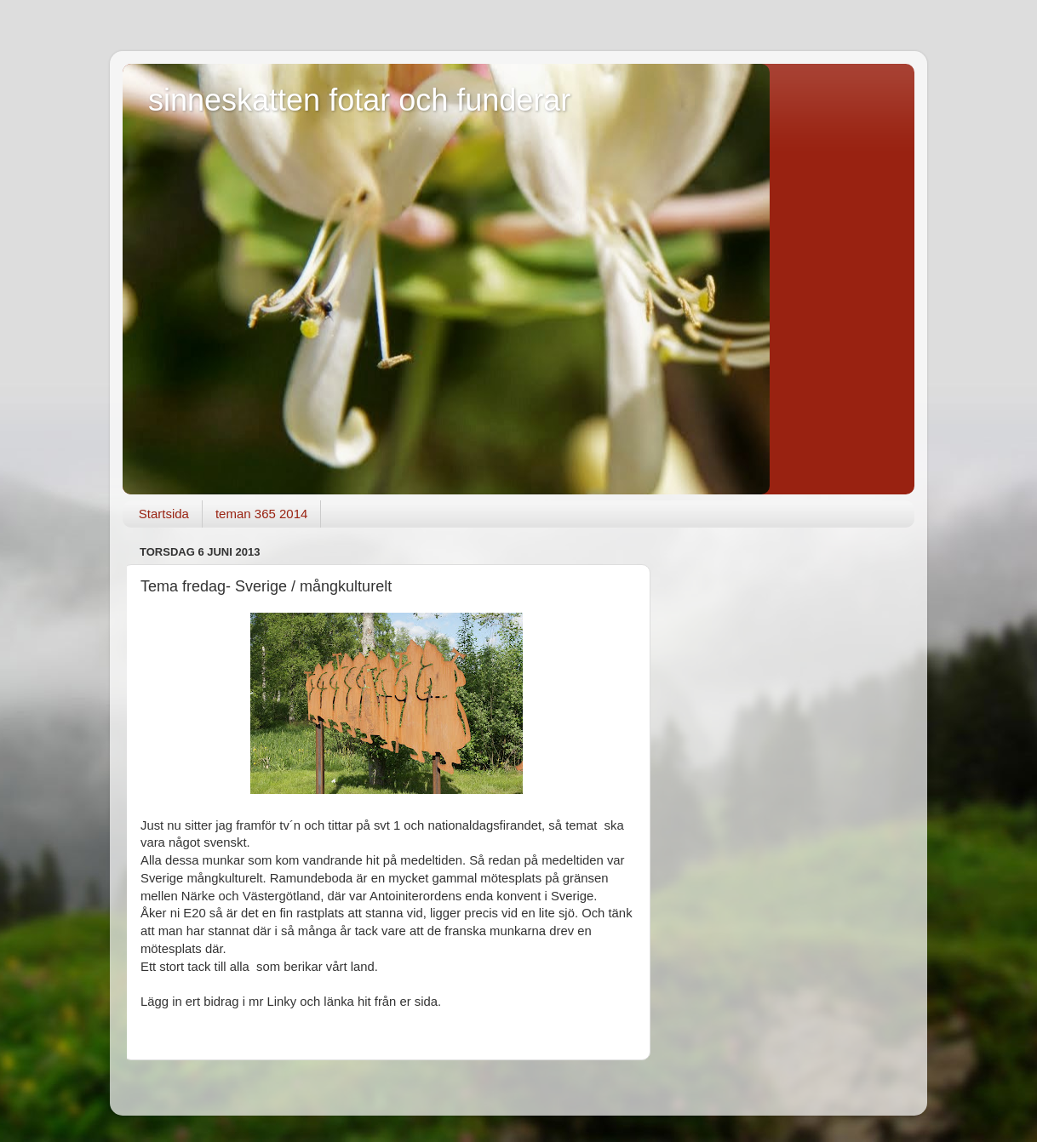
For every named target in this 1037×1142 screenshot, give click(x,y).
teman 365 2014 (261, 513)
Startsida (164, 513)
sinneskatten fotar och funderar (359, 100)
